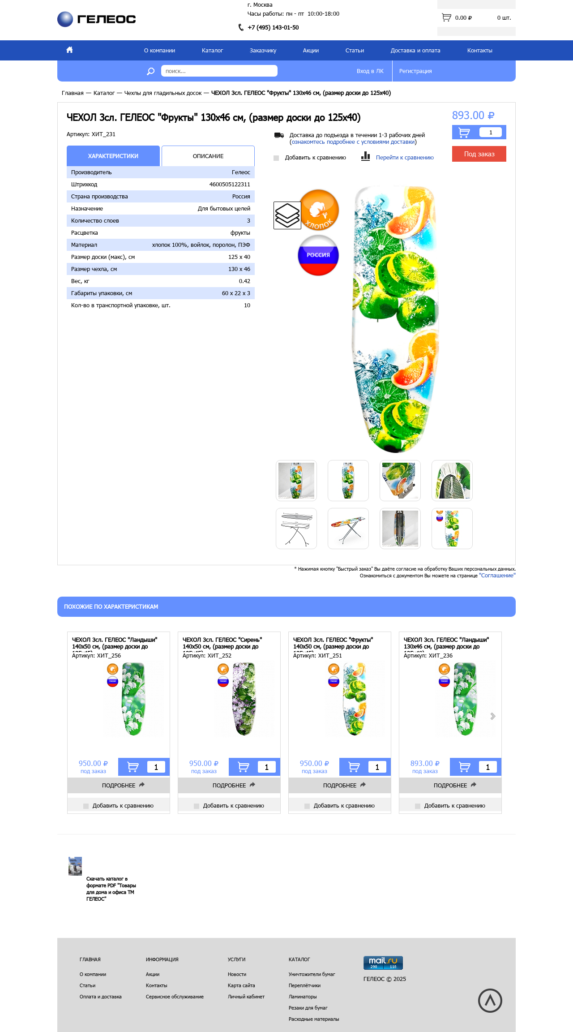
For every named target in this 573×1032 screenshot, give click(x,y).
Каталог (212, 50)
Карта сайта (241, 985)
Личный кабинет (246, 996)
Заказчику (263, 50)
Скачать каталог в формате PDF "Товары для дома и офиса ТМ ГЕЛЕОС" (111, 889)
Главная (73, 92)
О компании (159, 50)
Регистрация (415, 70)
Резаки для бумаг (308, 1007)
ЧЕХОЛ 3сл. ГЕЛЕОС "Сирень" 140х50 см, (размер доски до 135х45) (222, 644)
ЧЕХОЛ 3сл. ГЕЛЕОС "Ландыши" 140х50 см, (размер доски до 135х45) (114, 644)
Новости (237, 974)
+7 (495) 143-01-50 (273, 27)
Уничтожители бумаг (312, 974)
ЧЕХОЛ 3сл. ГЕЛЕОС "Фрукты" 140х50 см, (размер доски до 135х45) (333, 644)
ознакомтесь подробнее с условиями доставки (353, 141)
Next (492, 716)
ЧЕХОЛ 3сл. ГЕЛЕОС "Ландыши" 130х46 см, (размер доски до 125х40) (446, 644)
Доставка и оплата (415, 50)
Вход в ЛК (370, 70)
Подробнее (118, 785)
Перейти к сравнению (397, 157)
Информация (162, 959)
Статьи (355, 50)
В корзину (464, 132)
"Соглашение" (497, 575)
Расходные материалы (314, 1019)
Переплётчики (305, 985)
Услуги (236, 959)
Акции (311, 50)
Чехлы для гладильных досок (162, 92)
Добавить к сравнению (310, 157)
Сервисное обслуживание (175, 996)
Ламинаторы (303, 996)
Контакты (479, 50)
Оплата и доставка (101, 996)
